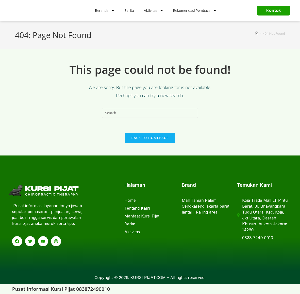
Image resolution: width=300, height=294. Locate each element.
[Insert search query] (150, 113)
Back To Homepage (149, 138)
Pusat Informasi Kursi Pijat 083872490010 (61, 289)
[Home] (256, 33)
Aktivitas (153, 10)
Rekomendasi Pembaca (195, 10)
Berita (129, 10)
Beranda (105, 10)
